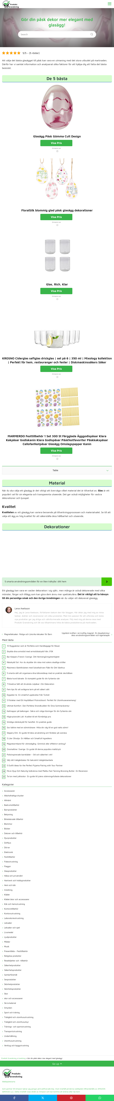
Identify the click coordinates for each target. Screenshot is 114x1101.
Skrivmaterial (10, 1003)
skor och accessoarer (13, 998)
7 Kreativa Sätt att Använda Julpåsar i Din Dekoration (30, 684)
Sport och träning (12, 1012)
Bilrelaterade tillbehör (13, 819)
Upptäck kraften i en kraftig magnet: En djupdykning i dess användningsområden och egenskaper (86, 634)
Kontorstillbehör (11, 909)
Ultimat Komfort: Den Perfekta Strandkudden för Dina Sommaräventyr (38, 706)
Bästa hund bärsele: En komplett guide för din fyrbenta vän (33, 678)
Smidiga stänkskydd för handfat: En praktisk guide (29, 722)
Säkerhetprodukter (12, 965)
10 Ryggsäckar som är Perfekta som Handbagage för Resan (33, 646)
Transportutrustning (13, 1031)
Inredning (8, 890)
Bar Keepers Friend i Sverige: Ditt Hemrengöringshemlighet (33, 657)
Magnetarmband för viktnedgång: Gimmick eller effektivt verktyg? (36, 744)
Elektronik (8, 852)
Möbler (7, 942)
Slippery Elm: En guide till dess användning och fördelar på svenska (37, 733)
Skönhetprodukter (12, 984)
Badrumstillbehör (11, 805)
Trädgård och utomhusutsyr (16, 1022)
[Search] (90, 33)
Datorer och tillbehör (13, 833)
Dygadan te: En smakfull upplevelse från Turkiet (28, 695)
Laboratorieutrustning (14, 918)
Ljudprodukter (10, 937)
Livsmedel (8, 932)
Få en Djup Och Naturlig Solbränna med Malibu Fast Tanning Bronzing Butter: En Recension (47, 771)
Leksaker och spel (12, 928)
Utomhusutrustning (12, 1041)
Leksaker (8, 923)
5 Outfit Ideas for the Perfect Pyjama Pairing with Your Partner (35, 765)
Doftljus (7, 843)
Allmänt (7, 800)
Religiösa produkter (12, 956)
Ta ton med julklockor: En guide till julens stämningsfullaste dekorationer (39, 776)
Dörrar (7, 847)
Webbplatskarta (8, 1081)
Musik (6, 946)
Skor (6, 994)
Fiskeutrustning (11, 862)
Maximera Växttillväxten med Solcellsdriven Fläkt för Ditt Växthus (36, 668)
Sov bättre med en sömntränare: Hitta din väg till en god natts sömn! (37, 727)
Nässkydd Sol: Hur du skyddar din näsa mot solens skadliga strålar (36, 662)
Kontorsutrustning (12, 913)
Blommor (8, 824)
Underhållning (10, 1036)
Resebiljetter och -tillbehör (16, 961)
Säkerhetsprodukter (13, 970)
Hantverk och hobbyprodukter (17, 880)
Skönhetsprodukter (12, 989)
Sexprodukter (10, 979)
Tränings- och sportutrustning (17, 1027)
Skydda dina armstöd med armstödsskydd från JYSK (30, 651)
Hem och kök (10, 885)
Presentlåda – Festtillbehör (16, 951)
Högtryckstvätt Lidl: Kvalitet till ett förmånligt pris (29, 717)
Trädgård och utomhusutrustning (18, 1017)
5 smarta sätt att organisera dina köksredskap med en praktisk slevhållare (39, 673)
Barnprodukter (10, 810)
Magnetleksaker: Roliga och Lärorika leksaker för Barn (28, 634)
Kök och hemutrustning (14, 904)
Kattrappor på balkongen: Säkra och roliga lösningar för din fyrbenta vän (39, 711)
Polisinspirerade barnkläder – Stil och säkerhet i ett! (29, 755)
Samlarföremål (10, 975)
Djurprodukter (10, 838)
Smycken (8, 1008)
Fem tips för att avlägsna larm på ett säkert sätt (28, 689)
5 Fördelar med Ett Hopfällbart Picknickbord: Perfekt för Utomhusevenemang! (41, 700)
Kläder (7, 895)
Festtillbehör (9, 857)
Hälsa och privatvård (13, 876)
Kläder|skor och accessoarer (16, 899)
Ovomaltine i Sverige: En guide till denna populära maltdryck (34, 749)
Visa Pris (56, 142)
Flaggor (7, 866)
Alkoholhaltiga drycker (14, 796)
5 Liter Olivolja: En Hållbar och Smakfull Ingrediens (29, 738)
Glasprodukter (10, 871)
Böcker (7, 829)
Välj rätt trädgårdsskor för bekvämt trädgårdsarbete (30, 760)
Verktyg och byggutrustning (16, 1045)
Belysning (8, 814)
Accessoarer (9, 791)
